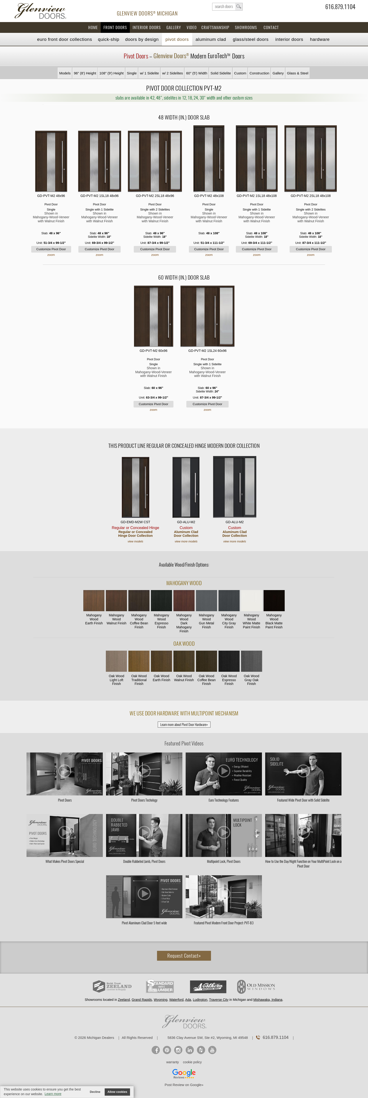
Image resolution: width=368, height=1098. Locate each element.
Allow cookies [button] (117, 1092)
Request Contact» (184, 955)
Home (93, 27)
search (227, 7)
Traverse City (219, 1000)
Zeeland (124, 1000)
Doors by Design (142, 39)
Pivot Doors (177, 39)
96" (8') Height (85, 73)
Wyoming (160, 1000)
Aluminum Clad (211, 39)
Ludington (200, 1000)
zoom (51, 255)
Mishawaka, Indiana (267, 1000)
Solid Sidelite (221, 73)
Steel (250, 39)
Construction (259, 73)
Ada (188, 1000)
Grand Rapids (142, 1000)
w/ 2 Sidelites (172, 73)
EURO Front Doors (64, 39)
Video (192, 27)
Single (132, 73)
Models (64, 73)
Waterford (176, 1000)
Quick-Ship (108, 39)
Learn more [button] (53, 1094)
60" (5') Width (196, 73)
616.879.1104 (340, 8)
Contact (271, 27)
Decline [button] (95, 1092)
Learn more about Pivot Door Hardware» (184, 724)
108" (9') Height (111, 73)
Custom (240, 73)
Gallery (173, 27)
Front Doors (115, 27)
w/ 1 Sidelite (149, 73)
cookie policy (192, 1062)
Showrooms (246, 27)
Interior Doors (147, 27)
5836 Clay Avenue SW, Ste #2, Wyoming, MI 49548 (208, 1038)
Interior (289, 39)
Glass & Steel (297, 73)
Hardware (320, 39)
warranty (172, 1062)
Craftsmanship (215, 27)
